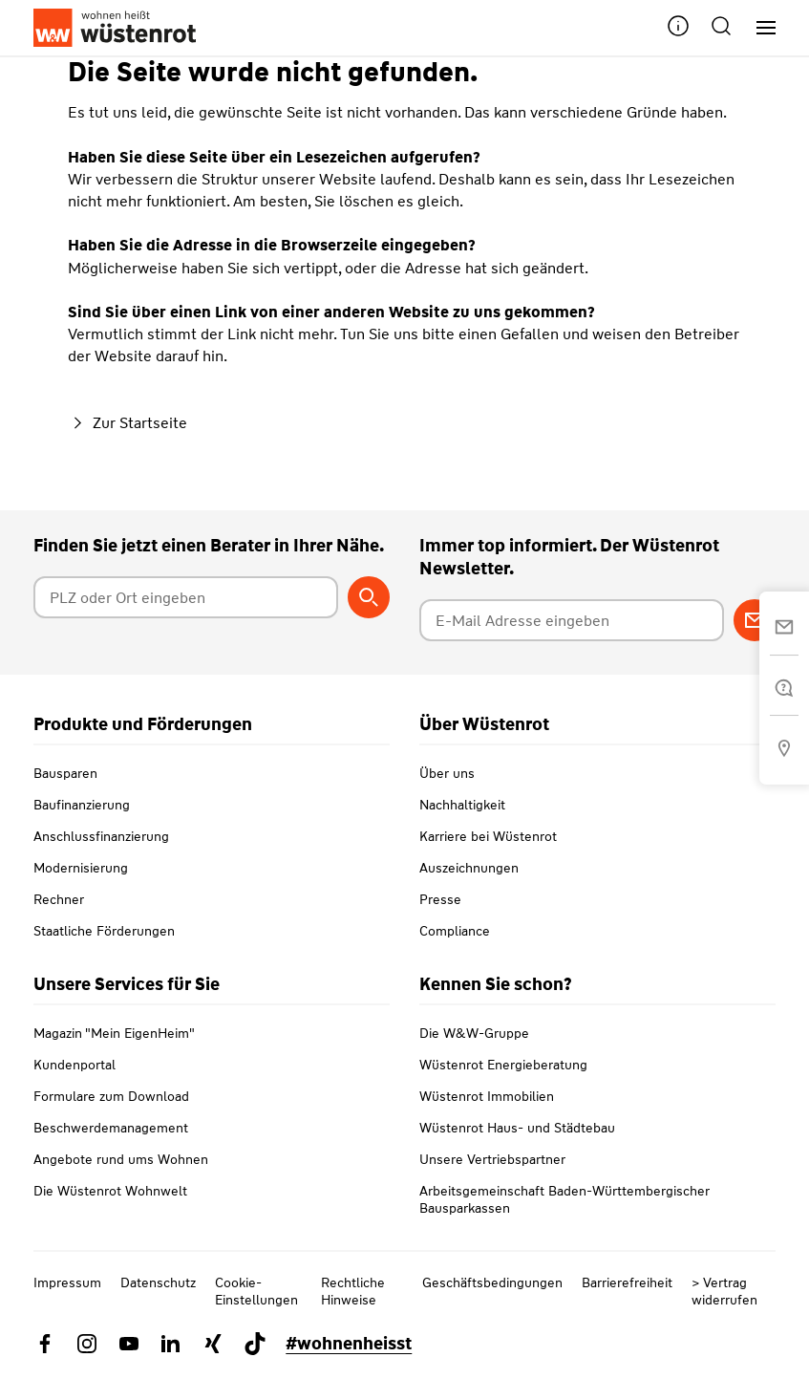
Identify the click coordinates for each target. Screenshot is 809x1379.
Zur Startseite (127, 423)
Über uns (447, 773)
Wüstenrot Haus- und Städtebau (517, 1127)
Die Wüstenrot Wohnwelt (110, 1190)
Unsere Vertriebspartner (492, 1159)
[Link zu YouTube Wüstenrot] (129, 1343)
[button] (678, 28)
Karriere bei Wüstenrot (488, 836)
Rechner (58, 899)
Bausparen (65, 773)
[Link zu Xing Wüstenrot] (213, 1343)
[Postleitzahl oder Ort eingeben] (185, 597)
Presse (440, 899)
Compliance (454, 930)
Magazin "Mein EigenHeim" (114, 1033)
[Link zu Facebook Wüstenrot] (45, 1343)
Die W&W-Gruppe (474, 1033)
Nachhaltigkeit (462, 804)
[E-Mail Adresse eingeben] (571, 620)
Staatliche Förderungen (104, 930)
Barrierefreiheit (627, 1282)
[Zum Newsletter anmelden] (755, 620)
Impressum (67, 1282)
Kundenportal (74, 1064)
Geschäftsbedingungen (492, 1282)
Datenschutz (158, 1282)
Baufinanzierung (81, 804)
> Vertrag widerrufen (724, 1291)
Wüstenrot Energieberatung (503, 1064)
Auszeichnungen (469, 867)
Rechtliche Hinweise (353, 1291)
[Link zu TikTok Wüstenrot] (255, 1343)
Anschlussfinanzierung (101, 836)
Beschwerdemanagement (110, 1127)
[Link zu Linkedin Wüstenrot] (171, 1343)
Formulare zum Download (111, 1096)
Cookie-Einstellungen (256, 1291)
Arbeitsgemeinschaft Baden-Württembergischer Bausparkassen (564, 1199)
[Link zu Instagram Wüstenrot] (87, 1343)
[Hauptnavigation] (759, 28)
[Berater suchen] (369, 597)
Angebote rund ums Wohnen (120, 1159)
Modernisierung (80, 867)
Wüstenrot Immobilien (486, 1096)
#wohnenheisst (349, 1343)
